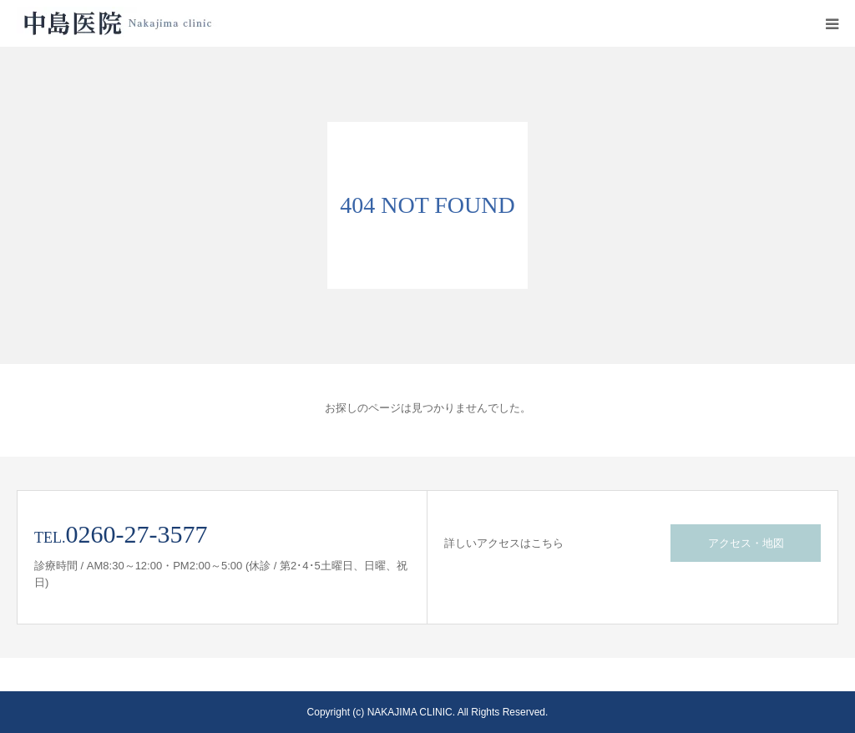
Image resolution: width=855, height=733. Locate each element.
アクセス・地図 (746, 543)
